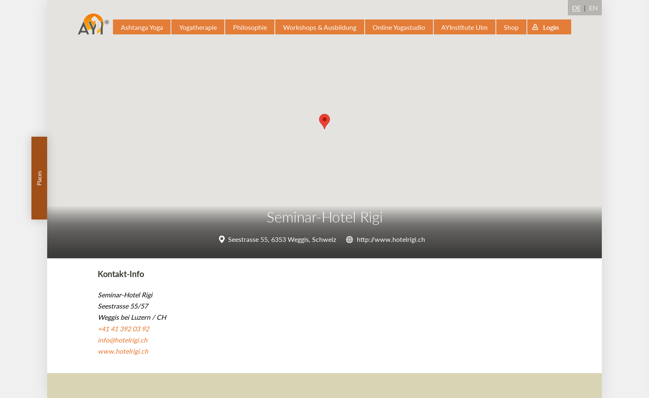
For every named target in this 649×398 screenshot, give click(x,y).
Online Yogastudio (399, 27)
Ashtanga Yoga (142, 27)
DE (576, 8)
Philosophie (250, 27)
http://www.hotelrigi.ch (391, 239)
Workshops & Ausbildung (319, 27)
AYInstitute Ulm (464, 27)
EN (593, 8)
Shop (511, 27)
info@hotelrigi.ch (122, 340)
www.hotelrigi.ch (123, 351)
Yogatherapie (198, 27)
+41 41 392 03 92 (123, 329)
